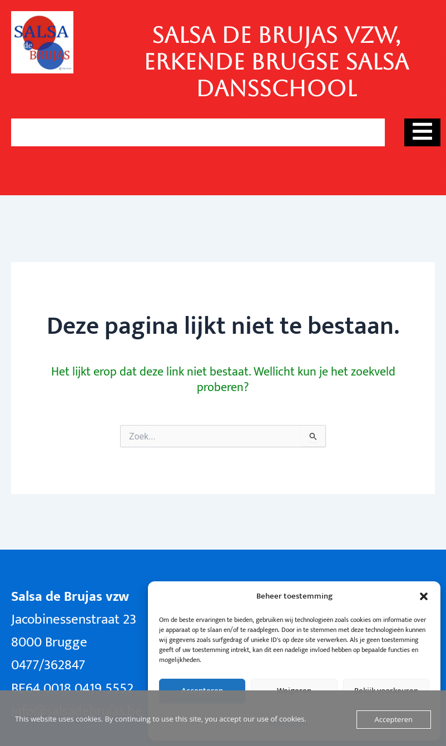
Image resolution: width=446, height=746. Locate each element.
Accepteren (394, 719)
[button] (423, 596)
